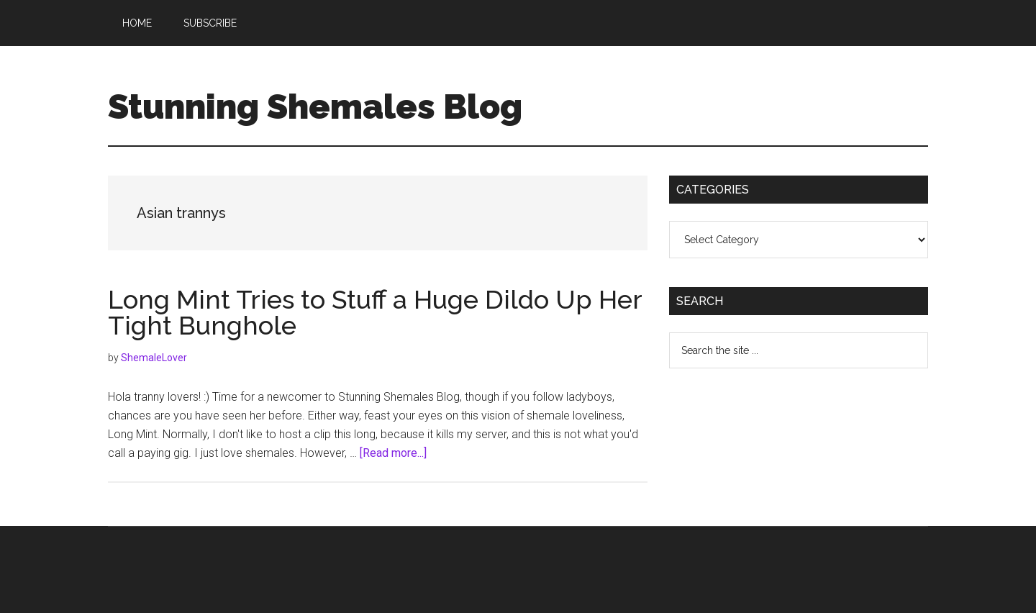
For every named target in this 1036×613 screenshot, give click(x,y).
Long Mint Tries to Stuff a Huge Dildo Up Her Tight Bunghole (375, 312)
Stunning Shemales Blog (315, 106)
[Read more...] (393, 453)
